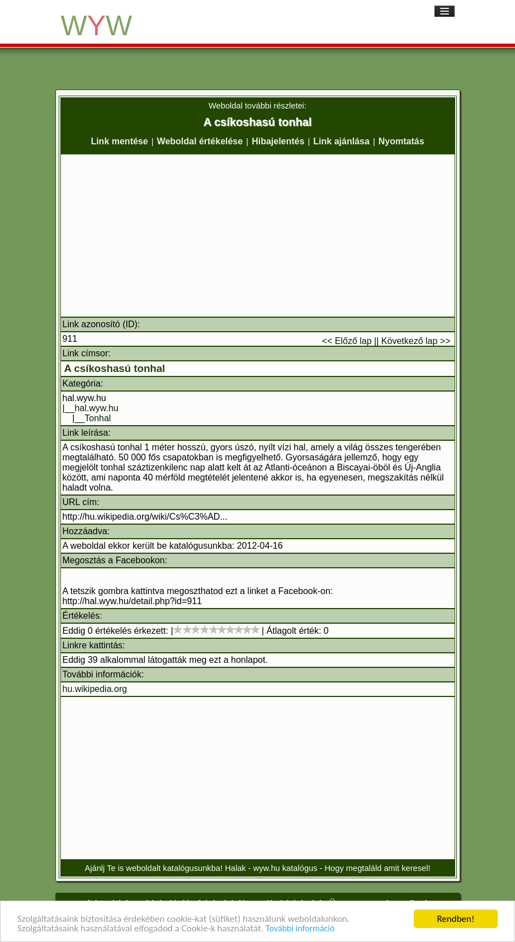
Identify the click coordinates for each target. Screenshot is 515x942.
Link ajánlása (341, 141)
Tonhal (97, 418)
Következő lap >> (416, 341)
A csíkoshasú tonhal (115, 368)
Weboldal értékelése (200, 141)
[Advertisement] (258, 235)
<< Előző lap (347, 341)
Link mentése (119, 141)
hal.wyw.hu (96, 408)
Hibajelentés (278, 141)
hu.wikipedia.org (95, 689)
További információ (300, 929)
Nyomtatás (401, 141)
